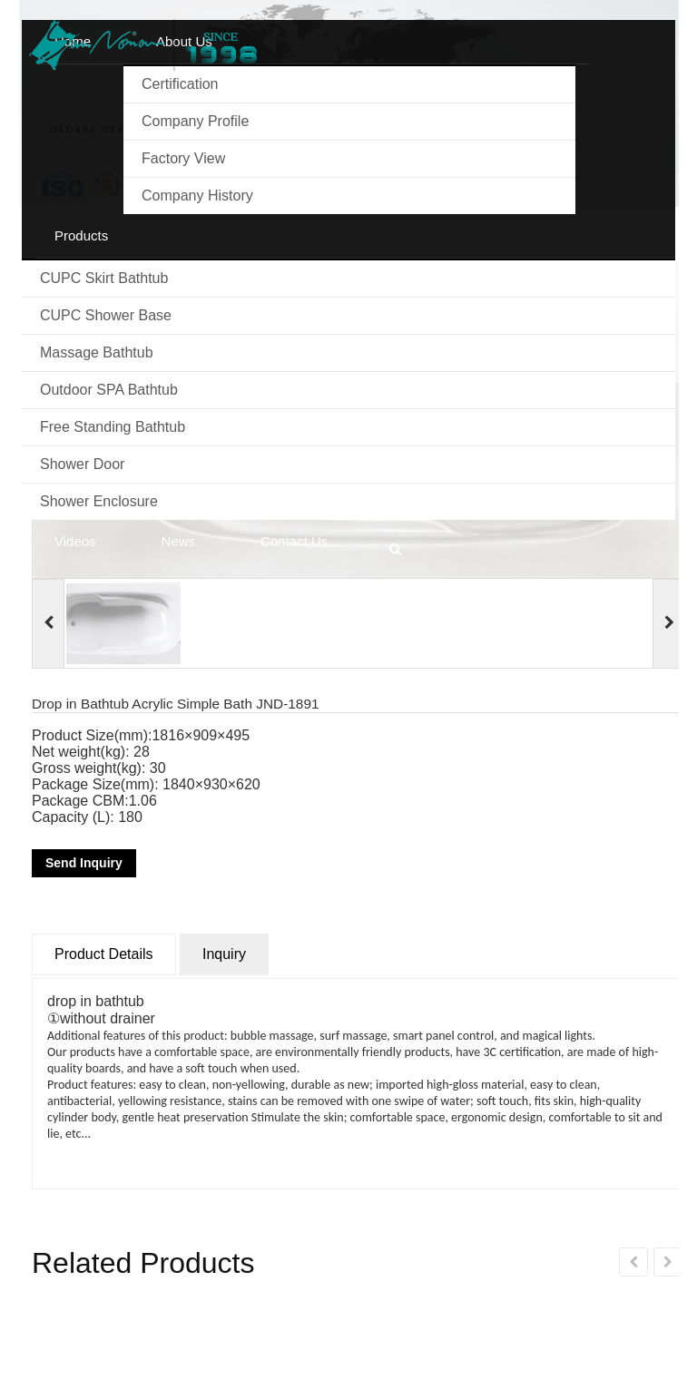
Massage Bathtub (96, 352)
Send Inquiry (84, 863)
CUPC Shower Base (106, 315)
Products (81, 235)
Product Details (103, 954)
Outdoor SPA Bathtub (109, 389)
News (179, 541)
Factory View (183, 158)
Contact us (294, 541)
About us (184, 41)
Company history (197, 195)
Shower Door (82, 464)
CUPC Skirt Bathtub (104, 278)
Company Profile (195, 121)
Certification (180, 84)
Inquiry (224, 954)
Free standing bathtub (112, 427)
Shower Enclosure (99, 501)
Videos (75, 541)
